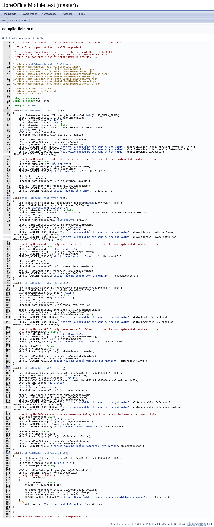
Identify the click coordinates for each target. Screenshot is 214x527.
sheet (24, 20)
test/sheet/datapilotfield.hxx (48, 64)
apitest (32, 105)
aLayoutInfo (40, 207)
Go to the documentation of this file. (23, 38)
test (4, 20)
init (89, 115)
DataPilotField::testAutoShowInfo (43, 283)
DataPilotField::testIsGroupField (43, 453)
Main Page (10, 14)
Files (83, 14)
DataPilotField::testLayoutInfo (42, 198)
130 (6, 368)
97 (6, 283)
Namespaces (50, 14)
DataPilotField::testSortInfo (40, 110)
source (13, 20)
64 (6, 198)
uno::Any (24, 130)
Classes (69, 14)
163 (6, 453)
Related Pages (29, 14)
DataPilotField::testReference (41, 368)
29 (6, 110)
